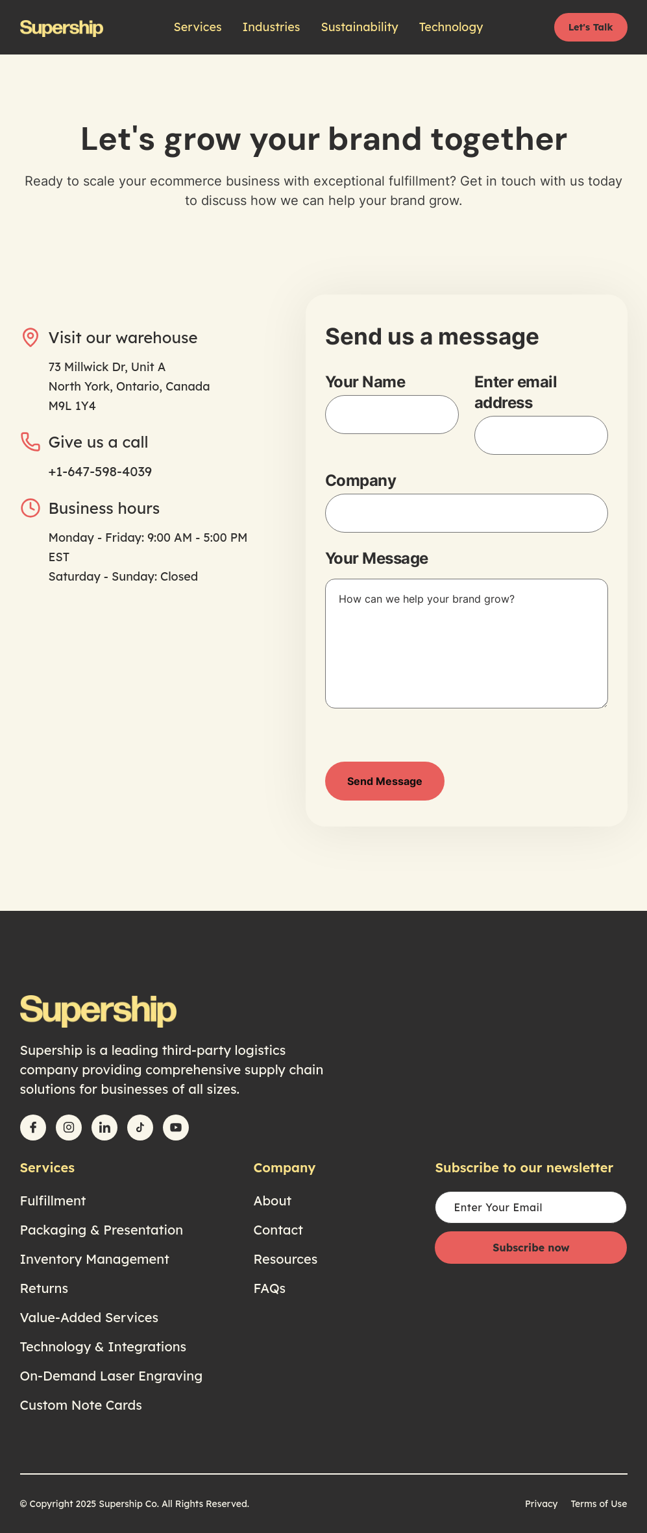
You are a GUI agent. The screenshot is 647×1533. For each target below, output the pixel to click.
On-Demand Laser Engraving (111, 1376)
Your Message (376, 558)
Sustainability (359, 26)
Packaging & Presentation (102, 1230)
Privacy (541, 1504)
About (272, 1200)
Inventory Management (94, 1259)
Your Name (365, 381)
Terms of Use (598, 1504)
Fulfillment (53, 1200)
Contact (277, 1230)
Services (198, 26)
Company (361, 480)
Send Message (384, 781)
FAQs (269, 1288)
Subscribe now (531, 1247)
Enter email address (515, 392)
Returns (44, 1288)
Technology (451, 26)
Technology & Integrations (103, 1346)
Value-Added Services (89, 1317)
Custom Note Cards (81, 1405)
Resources (285, 1259)
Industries (271, 26)
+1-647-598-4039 (101, 471)
